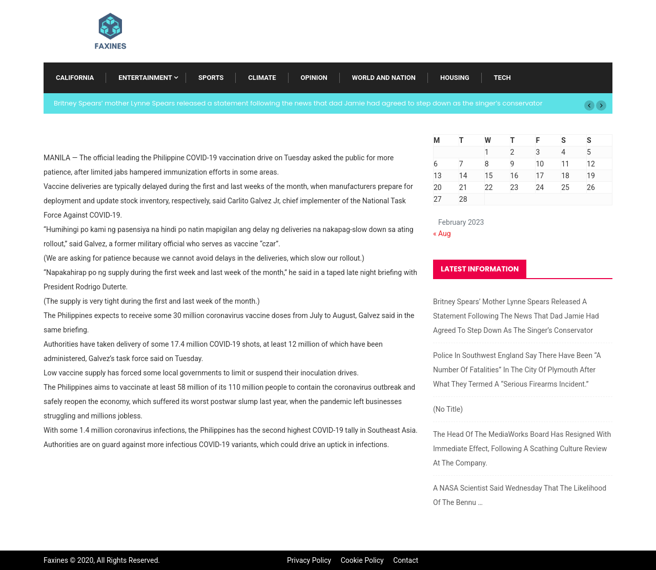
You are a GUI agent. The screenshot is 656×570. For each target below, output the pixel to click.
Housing (454, 77)
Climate (262, 77)
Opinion (314, 77)
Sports (210, 77)
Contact (405, 560)
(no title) (448, 409)
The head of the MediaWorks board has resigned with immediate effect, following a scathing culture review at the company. (522, 448)
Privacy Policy (309, 560)
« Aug (442, 233)
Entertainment (145, 77)
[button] (589, 105)
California (75, 77)
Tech (502, 77)
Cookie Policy (362, 560)
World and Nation (384, 77)
